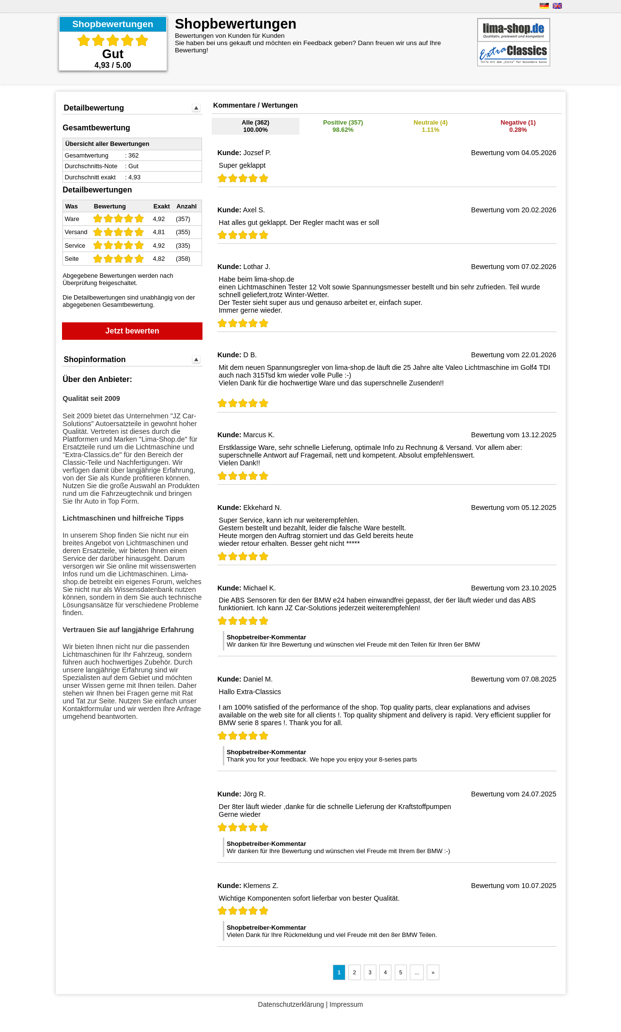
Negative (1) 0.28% (518, 126)
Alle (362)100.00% (255, 126)
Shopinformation (94, 359)
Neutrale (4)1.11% (431, 126)
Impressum (346, 1004)
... (417, 972)
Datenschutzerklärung (291, 1004)
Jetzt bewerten (132, 331)
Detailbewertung (93, 108)
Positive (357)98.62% (343, 126)
